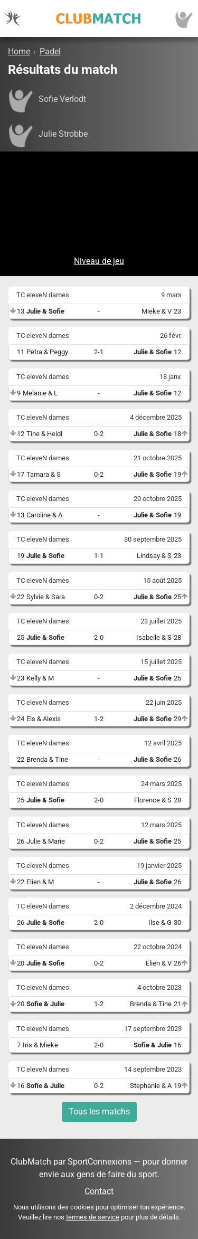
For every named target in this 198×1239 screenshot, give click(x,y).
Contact (99, 1191)
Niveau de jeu (99, 261)
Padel (50, 51)
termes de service (92, 1217)
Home (19, 51)
